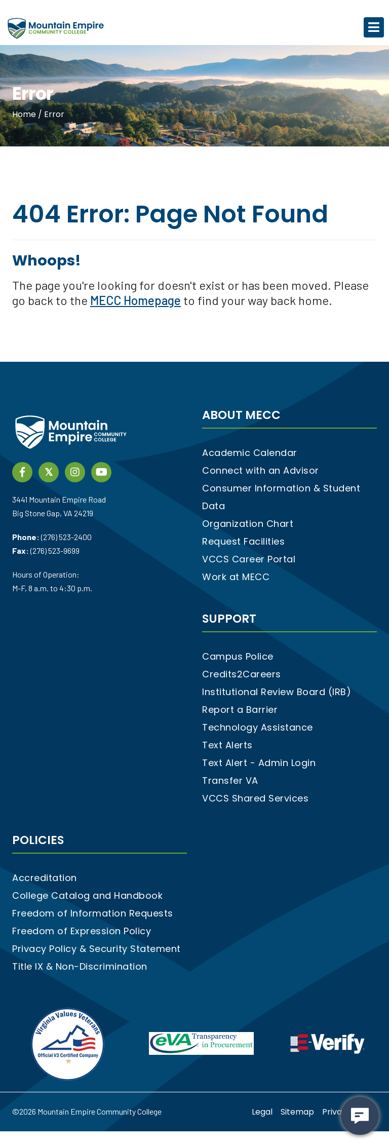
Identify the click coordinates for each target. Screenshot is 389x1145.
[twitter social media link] (48, 471)
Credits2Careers (241, 674)
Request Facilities (243, 541)
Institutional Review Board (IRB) (276, 691)
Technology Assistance (257, 727)
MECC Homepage (135, 300)
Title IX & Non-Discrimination (79, 966)
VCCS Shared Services (255, 798)
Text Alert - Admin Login (259, 762)
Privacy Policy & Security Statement (96, 948)
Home (25, 114)
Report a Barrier (240, 709)
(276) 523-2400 (66, 537)
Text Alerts (227, 745)
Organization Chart (247, 523)
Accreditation (44, 877)
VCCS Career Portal (248, 559)
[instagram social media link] (75, 471)
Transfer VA (230, 780)
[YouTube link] (101, 471)
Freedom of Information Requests (92, 913)
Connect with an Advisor (260, 470)
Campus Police (238, 656)
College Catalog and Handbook (87, 895)
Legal (262, 1112)
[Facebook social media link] (22, 471)
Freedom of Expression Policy (81, 931)
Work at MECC (235, 576)
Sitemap (297, 1112)
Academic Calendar (249, 452)
